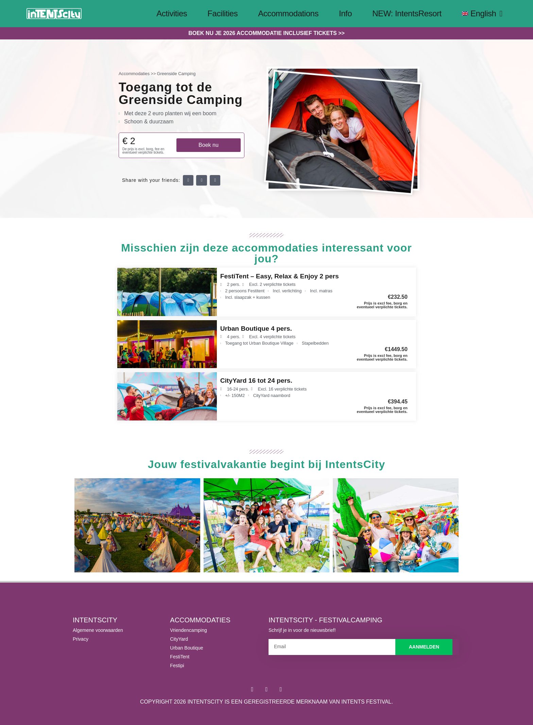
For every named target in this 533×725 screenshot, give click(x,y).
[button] (188, 180)
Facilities (222, 13)
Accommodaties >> (137, 73)
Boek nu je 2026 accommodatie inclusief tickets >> (266, 33)
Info (345, 13)
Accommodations (288, 13)
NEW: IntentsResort (407, 13)
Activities (171, 13)
